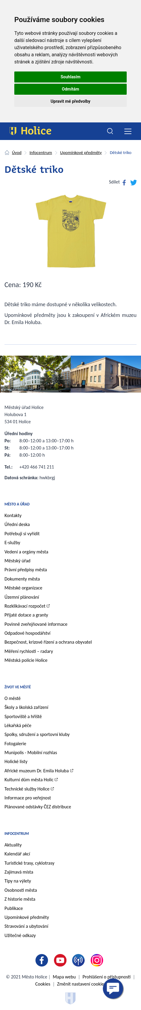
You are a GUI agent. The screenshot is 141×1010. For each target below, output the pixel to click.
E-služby (12, 542)
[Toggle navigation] (128, 131)
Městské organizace (23, 588)
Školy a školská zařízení (26, 707)
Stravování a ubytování (26, 926)
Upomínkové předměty (81, 152)
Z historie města (19, 899)
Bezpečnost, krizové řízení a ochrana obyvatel (48, 642)
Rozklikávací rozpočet (24, 606)
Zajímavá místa (18, 872)
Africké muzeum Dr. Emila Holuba (36, 771)
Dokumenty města (22, 579)
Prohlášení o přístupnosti (107, 977)
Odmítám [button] (70, 89)
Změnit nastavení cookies (81, 984)
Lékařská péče (17, 725)
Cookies (42, 984)
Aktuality (13, 845)
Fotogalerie (15, 743)
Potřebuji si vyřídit (22, 533)
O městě (12, 698)
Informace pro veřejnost (27, 798)
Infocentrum (41, 152)
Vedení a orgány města (26, 552)
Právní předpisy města (25, 569)
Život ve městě (17, 687)
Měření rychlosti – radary (28, 651)
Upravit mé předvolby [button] (70, 101)
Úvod (16, 152)
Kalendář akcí (17, 854)
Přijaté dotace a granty (26, 615)
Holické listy (15, 761)
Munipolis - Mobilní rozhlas (30, 752)
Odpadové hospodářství (27, 633)
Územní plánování (21, 597)
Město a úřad (17, 504)
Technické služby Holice (26, 789)
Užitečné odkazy (20, 935)
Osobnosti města (20, 890)
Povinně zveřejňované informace (35, 624)
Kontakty (12, 515)
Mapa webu (64, 977)
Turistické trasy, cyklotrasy (29, 863)
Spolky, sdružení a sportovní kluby (37, 734)
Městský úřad (17, 561)
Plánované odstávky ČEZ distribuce (37, 807)
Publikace (13, 908)
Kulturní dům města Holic (28, 779)
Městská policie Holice (25, 660)
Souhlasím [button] (70, 76)
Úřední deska (17, 524)
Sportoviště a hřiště (23, 716)
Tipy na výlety (17, 881)
